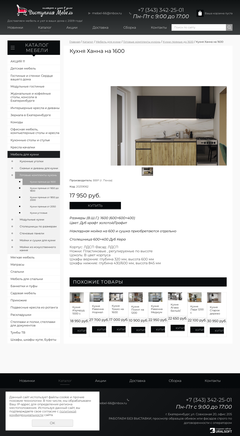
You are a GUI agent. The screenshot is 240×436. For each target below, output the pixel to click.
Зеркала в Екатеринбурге (30, 115)
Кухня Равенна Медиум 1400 (157, 309)
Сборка (129, 27)
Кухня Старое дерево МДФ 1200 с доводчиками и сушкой (217, 310)
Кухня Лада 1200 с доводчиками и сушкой (197, 309)
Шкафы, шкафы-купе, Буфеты (33, 339)
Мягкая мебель (22, 257)
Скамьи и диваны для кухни (39, 168)
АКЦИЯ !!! (17, 61)
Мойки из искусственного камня (38, 248)
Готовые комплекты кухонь (38, 175)
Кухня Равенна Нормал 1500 (98, 309)
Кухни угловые (38, 212)
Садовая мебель (23, 293)
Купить (95, 206)
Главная (74, 41)
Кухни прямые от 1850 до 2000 (44, 198)
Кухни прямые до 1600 (43, 181)
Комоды (16, 122)
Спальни (17, 271)
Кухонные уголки (32, 161)
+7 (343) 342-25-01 (161, 10)
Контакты (159, 27)
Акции (71, 27)
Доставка (100, 27)
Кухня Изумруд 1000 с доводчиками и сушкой (79, 310)
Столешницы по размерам (38, 226)
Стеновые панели (32, 233)
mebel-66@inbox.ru (107, 13)
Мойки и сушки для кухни (38, 240)
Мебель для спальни (26, 279)
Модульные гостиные (27, 86)
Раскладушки (20, 315)
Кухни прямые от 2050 (43, 206)
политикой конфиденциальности (42, 413)
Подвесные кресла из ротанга (34, 307)
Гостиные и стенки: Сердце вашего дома (31, 77)
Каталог (44, 27)
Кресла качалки (22, 147)
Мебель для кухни (24, 154)
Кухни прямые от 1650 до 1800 (44, 189)
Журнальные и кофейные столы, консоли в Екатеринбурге (30, 97)
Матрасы (17, 264)
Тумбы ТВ (17, 332)
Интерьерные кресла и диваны (35, 108)
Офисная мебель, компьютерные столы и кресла (34, 131)
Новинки (15, 27)
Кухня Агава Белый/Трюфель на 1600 (177, 307)
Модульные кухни (32, 219)
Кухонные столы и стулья (30, 140)
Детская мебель (23, 68)
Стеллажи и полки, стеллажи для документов (32, 323)
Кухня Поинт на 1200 (137, 309)
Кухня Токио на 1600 (118, 309)
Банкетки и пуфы (24, 286)
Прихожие (18, 300)
